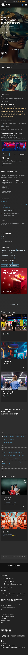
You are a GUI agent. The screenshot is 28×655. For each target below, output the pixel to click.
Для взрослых (5, 255)
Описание (4, 64)
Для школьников (14, 252)
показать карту (7, 207)
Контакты (11, 64)
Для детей (4, 250)
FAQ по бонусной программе (7, 616)
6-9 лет (21, 262)
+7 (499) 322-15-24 (22, 1)
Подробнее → (5, 166)
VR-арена (6, 333)
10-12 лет (15, 262)
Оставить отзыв (14, 304)
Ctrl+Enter (9, 605)
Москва (15, 1)
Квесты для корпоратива (9, 445)
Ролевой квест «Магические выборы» (12, 458)
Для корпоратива (21, 250)
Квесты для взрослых (8, 442)
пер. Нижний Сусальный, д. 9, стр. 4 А (10, 125)
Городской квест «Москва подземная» (12, 466)
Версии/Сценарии (7, 67)
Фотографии (19, 64)
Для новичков (12, 250)
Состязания (4, 265)
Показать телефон (7, 210)
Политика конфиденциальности (8, 612)
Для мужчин (4, 260)
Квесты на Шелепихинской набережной (13, 455)
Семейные (12, 255)
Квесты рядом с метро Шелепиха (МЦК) (13, 452)
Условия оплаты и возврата (7, 614)
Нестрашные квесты (6, 262)
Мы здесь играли (14, 49)
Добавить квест (4, 622)
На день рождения (19, 257)
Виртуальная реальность (7, 257)
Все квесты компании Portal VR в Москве (13, 436)
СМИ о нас (3, 618)
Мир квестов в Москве (14, 565)
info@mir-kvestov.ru (8, 590)
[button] (25, 75)
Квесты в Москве (7, 433)
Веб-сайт (5, 201)
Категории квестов (5, 620)
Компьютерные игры (13, 265)
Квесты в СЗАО (6, 470)
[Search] (19, 5)
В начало (14, 569)
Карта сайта (4, 625)
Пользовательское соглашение (8, 609)
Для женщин (12, 260)
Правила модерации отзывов (8, 607)
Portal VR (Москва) (9, 26)
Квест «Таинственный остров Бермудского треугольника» (14, 462)
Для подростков (5, 252)
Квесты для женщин (8, 439)
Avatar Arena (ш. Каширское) (8, 393)
